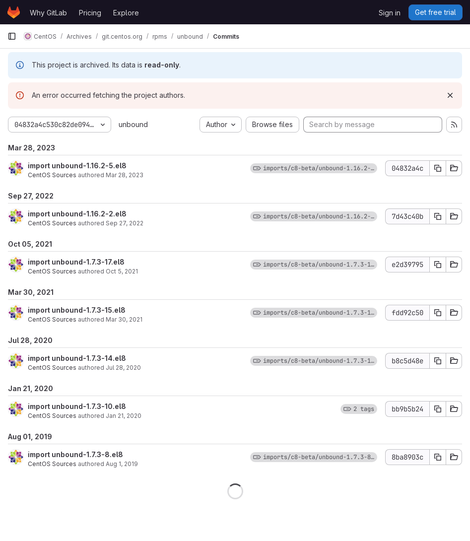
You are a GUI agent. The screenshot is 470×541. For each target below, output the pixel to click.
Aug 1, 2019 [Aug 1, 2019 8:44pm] (122, 464)
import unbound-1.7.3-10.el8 (77, 406)
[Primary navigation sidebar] (12, 36)
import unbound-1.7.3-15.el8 (77, 310)
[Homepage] (13, 12)
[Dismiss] (450, 95)
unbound (133, 124)
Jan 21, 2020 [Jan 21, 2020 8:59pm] (123, 415)
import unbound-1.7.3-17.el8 (76, 262)
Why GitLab (48, 12)
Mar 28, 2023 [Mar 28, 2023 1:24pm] (124, 175)
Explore (126, 12)
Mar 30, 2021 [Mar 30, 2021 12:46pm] (124, 319)
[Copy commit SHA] (438, 168)
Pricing (90, 12)
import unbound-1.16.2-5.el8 (77, 165)
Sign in (390, 12)
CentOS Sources (52, 175)
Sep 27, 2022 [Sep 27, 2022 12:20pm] (124, 223)
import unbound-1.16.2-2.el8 (77, 213)
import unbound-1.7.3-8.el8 (75, 454)
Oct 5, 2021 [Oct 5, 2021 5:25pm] (122, 271)
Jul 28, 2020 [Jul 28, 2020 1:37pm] (123, 367)
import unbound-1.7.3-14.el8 (77, 358)
